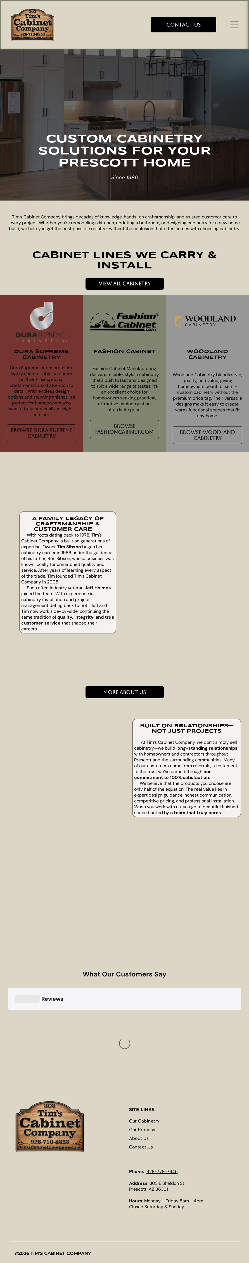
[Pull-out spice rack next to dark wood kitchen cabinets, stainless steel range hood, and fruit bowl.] (35, 908)
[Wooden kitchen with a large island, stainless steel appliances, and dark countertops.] (89, 854)
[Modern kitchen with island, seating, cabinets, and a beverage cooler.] (89, 800)
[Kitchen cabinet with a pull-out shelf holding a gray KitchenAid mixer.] (206, 652)
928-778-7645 (162, 1171)
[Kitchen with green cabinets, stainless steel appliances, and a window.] (89, 908)
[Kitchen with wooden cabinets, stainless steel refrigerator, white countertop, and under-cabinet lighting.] (157, 640)
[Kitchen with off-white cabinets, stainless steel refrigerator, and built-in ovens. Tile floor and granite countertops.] (157, 493)
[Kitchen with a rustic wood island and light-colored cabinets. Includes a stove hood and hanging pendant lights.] (206, 554)
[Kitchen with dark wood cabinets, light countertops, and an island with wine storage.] (157, 542)
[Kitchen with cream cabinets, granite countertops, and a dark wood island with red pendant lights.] (206, 505)
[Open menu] (234, 25)
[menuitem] (182, 1121)
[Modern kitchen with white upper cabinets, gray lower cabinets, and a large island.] (89, 746)
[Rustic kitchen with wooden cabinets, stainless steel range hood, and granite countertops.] (35, 800)
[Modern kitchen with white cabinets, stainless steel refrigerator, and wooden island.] (206, 603)
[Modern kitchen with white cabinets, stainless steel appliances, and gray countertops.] (35, 854)
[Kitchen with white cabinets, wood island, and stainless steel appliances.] (157, 591)
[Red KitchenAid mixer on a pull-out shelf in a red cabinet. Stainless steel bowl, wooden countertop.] (35, 746)
